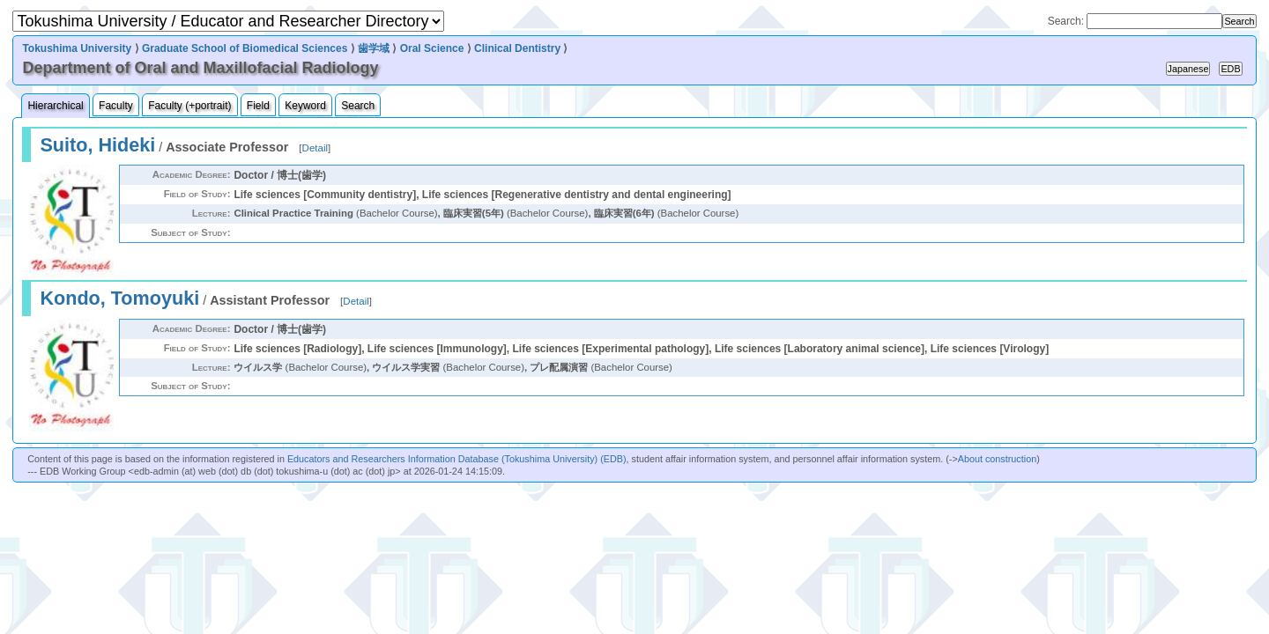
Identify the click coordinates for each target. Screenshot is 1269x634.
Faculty (116, 106)
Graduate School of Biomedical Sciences (244, 48)
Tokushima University (76, 48)
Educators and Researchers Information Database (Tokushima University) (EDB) (457, 458)
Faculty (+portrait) (189, 106)
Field (258, 106)
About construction (997, 458)
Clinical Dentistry (517, 48)
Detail (315, 148)
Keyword (305, 106)
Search (358, 106)
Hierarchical (55, 106)
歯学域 (374, 48)
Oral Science (432, 48)
